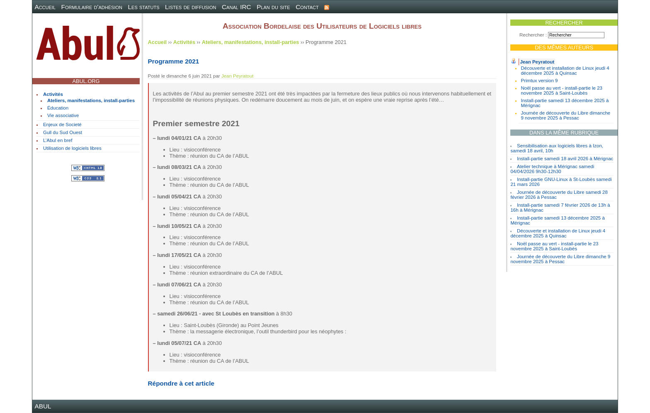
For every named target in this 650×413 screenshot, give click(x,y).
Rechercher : (533, 34)
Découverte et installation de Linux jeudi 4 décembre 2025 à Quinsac (565, 71)
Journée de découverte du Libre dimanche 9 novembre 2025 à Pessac (565, 115)
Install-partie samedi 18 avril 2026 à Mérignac (565, 158)
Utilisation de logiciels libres (72, 148)
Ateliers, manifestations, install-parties (91, 100)
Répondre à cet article (181, 383)
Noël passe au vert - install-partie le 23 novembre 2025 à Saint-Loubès (561, 90)
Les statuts (144, 6)
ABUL (42, 406)
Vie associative (63, 115)
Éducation (57, 107)
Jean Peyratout (537, 61)
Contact (307, 6)
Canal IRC (236, 6)
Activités (53, 94)
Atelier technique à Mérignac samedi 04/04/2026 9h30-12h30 (552, 169)
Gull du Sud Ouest (62, 132)
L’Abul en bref (57, 140)
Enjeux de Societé (62, 124)
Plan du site (273, 6)
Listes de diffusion (190, 6)
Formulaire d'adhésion (91, 6)
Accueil (45, 6)
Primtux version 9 (539, 80)
